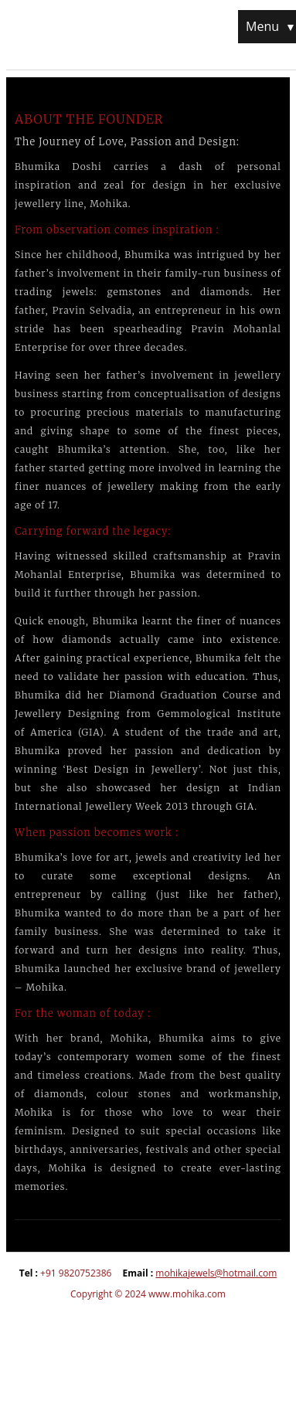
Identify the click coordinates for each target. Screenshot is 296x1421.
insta (89, 1329)
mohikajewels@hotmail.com (216, 1273)
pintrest (121, 1329)
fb (58, 1329)
